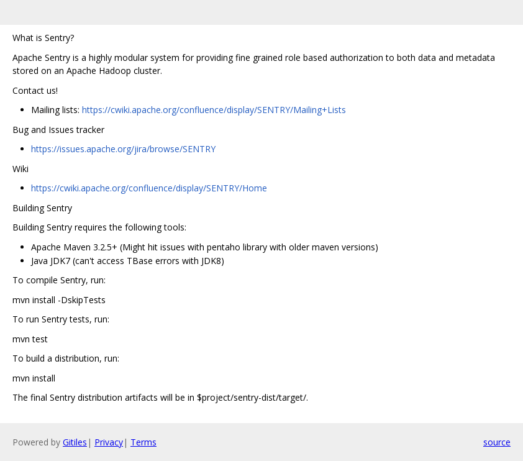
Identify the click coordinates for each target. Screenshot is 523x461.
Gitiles (75, 442)
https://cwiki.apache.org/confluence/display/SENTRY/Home (149, 188)
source (497, 442)
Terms (143, 442)
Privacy (108, 442)
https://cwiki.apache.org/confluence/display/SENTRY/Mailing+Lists (214, 110)
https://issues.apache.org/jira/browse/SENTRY (123, 149)
